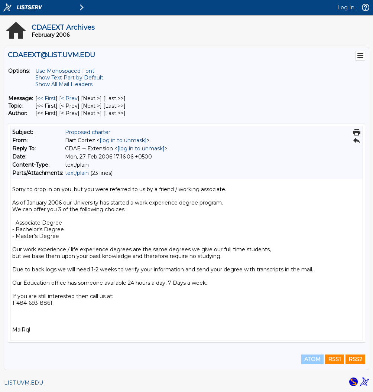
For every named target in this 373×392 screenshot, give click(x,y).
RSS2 (355, 359)
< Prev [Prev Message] (69, 98)
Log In (345, 7)
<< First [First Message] (46, 98)
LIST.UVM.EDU (23, 382)
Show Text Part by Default (69, 77)
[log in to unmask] (123, 140)
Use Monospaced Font (64, 71)
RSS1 (334, 359)
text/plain (77, 173)
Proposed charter (87, 132)
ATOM (312, 359)
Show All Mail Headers (64, 84)
